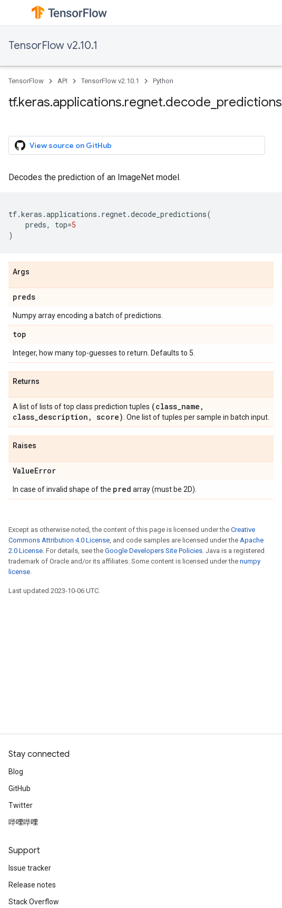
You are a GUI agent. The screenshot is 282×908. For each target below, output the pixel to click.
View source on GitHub (63, 145)
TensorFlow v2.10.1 (53, 45)
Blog (15, 771)
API (62, 81)
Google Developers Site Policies (153, 551)
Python (163, 81)
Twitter (20, 805)
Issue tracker (29, 868)
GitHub (19, 788)
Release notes (32, 885)
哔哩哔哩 (23, 822)
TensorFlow (26, 81)
